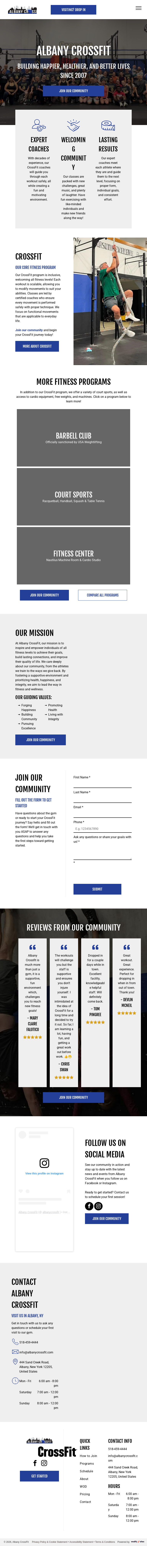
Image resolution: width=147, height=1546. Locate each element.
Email (78, 807)
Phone (79, 822)
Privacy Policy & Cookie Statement (49, 1542)
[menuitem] (93, 1456)
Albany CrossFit (28, 1212)
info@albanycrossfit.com (36, 1352)
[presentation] (103, 872)
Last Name (82, 792)
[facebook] (89, 1206)
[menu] (139, 8)
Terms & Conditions (105, 1542)
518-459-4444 (28, 1342)
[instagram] (98, 1206)
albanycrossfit (50, 1212)
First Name (82, 777)
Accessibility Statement (81, 1542)
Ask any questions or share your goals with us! (102, 839)
